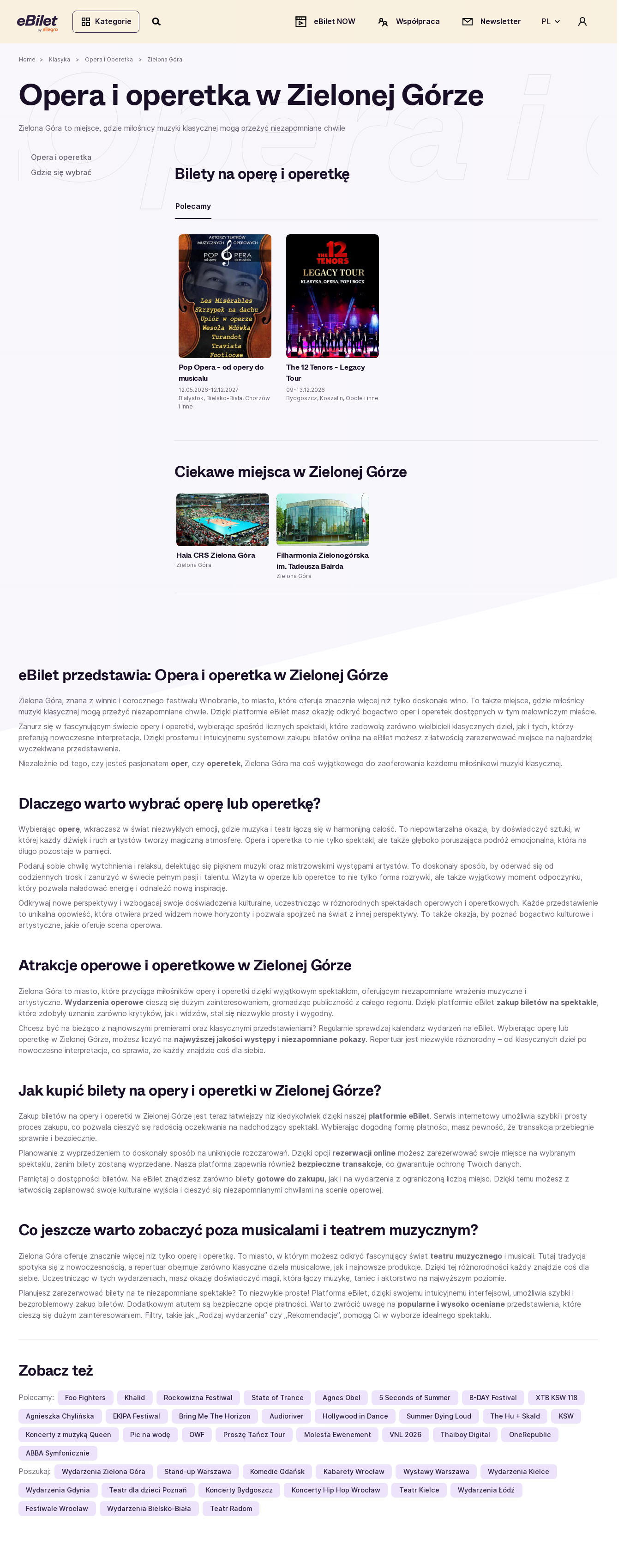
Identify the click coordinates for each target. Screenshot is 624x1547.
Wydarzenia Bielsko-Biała (149, 1510)
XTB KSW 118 (556, 1399)
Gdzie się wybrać (61, 173)
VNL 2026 (405, 1436)
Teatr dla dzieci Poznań (148, 1492)
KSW (566, 1418)
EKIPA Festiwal (136, 1418)
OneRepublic (530, 1436)
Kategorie (107, 22)
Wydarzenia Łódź (486, 1492)
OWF (196, 1436)
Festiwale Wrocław (57, 1510)
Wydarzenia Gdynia (58, 1492)
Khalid (135, 1399)
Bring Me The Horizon (215, 1418)
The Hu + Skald (515, 1418)
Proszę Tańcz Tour (254, 1436)
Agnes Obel (341, 1399)
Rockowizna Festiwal (198, 1399)
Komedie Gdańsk (277, 1473)
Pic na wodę (150, 1436)
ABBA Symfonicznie (58, 1455)
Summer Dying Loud (439, 1418)
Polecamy (193, 207)
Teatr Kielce (419, 1492)
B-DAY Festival (493, 1399)
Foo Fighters (85, 1399)
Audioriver (287, 1418)
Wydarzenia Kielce (518, 1473)
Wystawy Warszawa (436, 1473)
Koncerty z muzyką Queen (68, 1436)
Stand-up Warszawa (197, 1473)
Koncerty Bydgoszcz (239, 1492)
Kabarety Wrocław (354, 1473)
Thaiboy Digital (465, 1436)
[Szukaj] (158, 22)
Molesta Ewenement (337, 1436)
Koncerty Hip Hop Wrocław (336, 1492)
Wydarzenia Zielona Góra (103, 1473)
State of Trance (278, 1399)
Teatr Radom (231, 1510)
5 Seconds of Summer (414, 1399)
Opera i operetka (61, 158)
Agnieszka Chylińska (60, 1418)
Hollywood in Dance (355, 1418)
